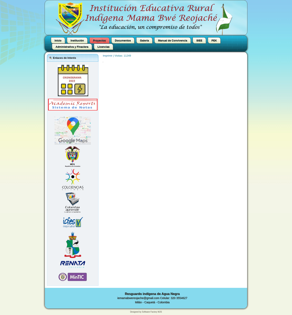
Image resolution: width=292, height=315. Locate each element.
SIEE (199, 40)
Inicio (58, 40)
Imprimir (108, 55)
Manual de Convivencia (172, 40)
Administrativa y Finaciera (72, 46)
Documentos (123, 40)
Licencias (104, 46)
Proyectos (99, 40)
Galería (144, 40)
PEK (214, 40)
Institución (77, 40)
